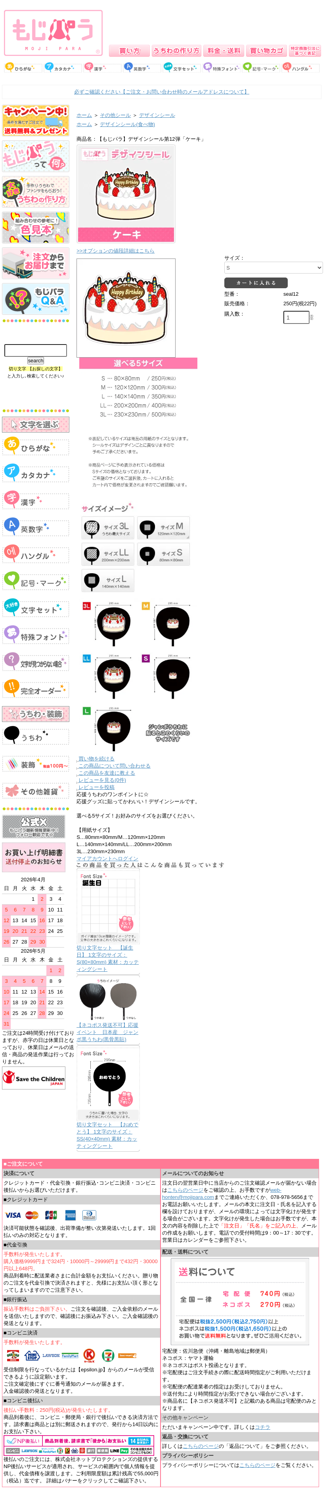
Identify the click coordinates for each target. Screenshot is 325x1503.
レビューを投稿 (96, 787)
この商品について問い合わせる (114, 766)
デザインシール (157, 115)
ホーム (84, 115)
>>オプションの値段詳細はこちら (115, 251)
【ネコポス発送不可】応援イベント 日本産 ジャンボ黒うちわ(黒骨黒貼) (107, 1032)
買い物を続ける (96, 759)
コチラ (262, 1427)
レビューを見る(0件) (102, 780)
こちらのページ (185, 1190)
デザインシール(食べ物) (127, 124)
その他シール (115, 115)
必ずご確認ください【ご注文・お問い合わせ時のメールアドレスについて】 (161, 92)
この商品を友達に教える (106, 773)
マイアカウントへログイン (107, 859)
